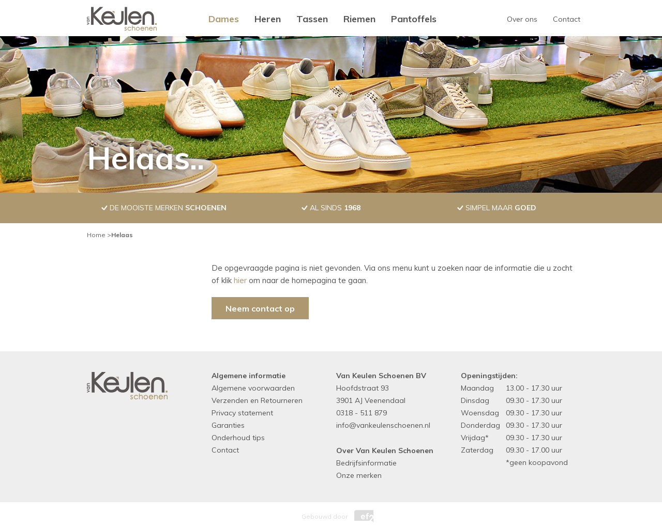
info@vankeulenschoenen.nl (383, 425)
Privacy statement (242, 412)
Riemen (359, 19)
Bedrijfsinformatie (366, 463)
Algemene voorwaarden (253, 388)
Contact (566, 19)
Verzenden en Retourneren (257, 400)
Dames (223, 19)
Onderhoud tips (238, 437)
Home (96, 235)
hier (240, 280)
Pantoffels (414, 19)
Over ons (522, 19)
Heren (267, 19)
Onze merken (359, 475)
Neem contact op (260, 308)
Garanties (228, 425)
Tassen (312, 19)
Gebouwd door (331, 513)
